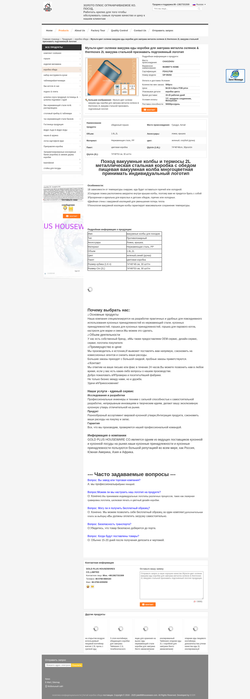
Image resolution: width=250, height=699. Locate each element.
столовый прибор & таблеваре (58, 113)
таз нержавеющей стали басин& (58, 119)
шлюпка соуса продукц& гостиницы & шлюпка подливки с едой (61, 98)
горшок (47, 58)
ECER (192, 695)
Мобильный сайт (54, 686)
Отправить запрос (162, 30)
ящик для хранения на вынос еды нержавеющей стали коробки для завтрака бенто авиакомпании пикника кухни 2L (145, 645)
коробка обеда (81, 39)
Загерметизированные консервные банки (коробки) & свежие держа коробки (60, 154)
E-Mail (48, 682)
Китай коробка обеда (92, 695)
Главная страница (51, 39)
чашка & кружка (51, 135)
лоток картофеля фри (54, 141)
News (47, 679)
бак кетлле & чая (51, 86)
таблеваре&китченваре (54, 80)
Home (49, 30)
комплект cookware (52, 53)
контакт (151, 109)
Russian (201, 4)
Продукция (67, 39)
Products (64, 30)
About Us (80, 30)
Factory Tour (98, 30)
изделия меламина (52, 64)
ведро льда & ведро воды (55, 130)
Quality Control (119, 30)
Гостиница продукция (53, 124)
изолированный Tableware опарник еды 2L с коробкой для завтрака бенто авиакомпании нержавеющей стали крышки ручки (170, 646)
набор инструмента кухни (55, 75)
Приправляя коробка (53, 146)
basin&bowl (49, 163)
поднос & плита (51, 91)
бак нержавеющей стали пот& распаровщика (57, 106)
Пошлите (76, 665)
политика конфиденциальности (66, 695)
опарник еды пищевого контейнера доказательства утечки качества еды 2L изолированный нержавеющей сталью (195, 645)
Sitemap (56, 682)
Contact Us (140, 30)
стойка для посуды (52, 168)
